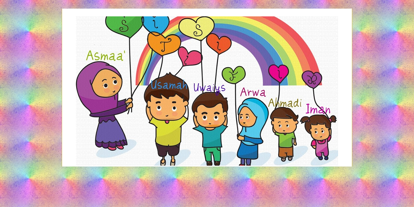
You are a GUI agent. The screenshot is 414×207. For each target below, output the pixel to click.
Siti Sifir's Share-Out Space (207, 32)
